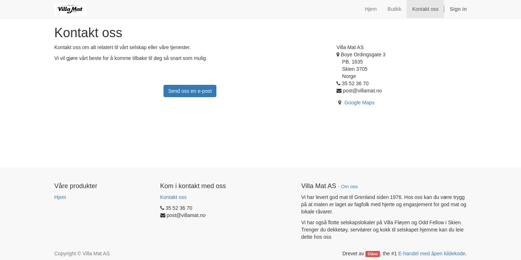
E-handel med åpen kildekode (431, 253)
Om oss (349, 186)
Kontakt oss (173, 197)
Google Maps (359, 102)
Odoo (373, 254)
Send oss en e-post (190, 91)
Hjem (60, 197)
